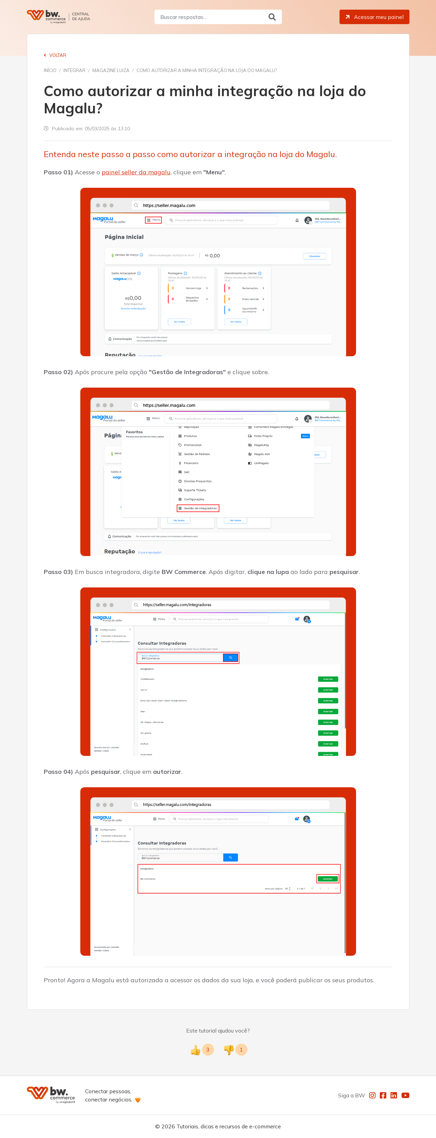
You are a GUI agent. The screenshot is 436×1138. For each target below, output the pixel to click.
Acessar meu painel (374, 16)
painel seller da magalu (136, 172)
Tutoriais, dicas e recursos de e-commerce (228, 1126)
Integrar (74, 70)
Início (50, 70)
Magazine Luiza (111, 70)
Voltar (55, 55)
